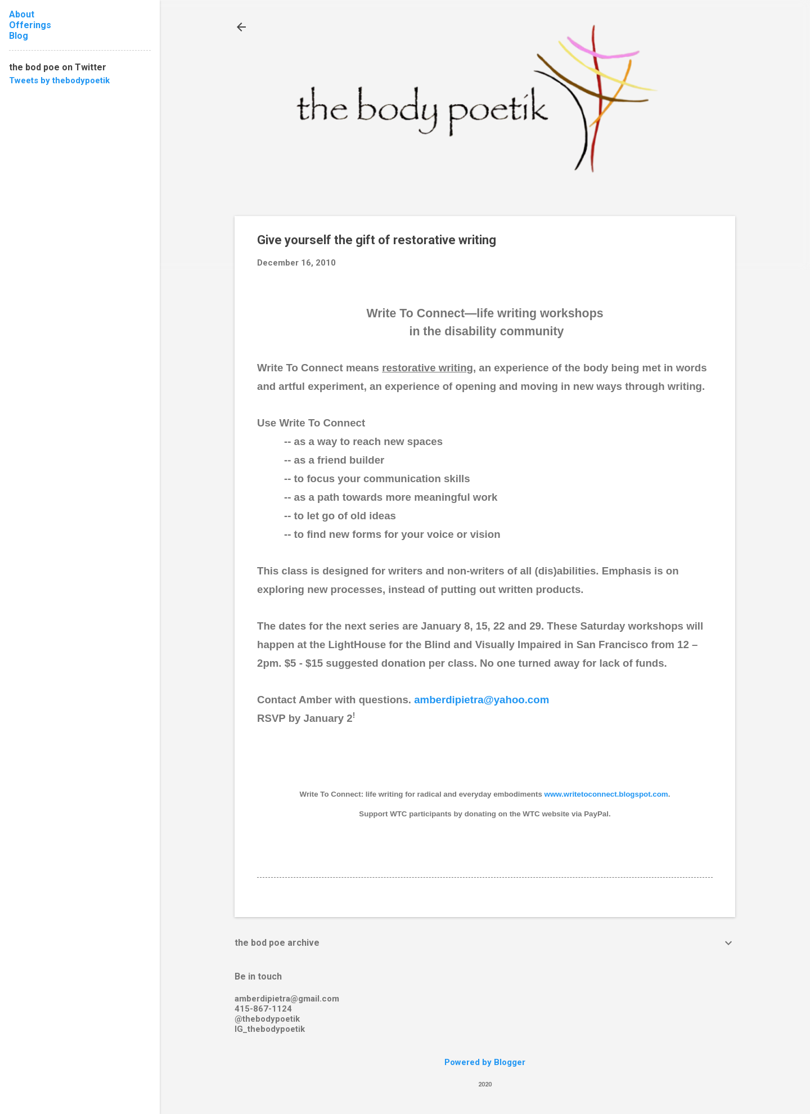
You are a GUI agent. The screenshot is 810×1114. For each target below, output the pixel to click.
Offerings (30, 25)
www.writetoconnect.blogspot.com (606, 794)
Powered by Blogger (484, 1062)
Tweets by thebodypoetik (59, 80)
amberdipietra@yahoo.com (481, 700)
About (21, 14)
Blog (18, 35)
